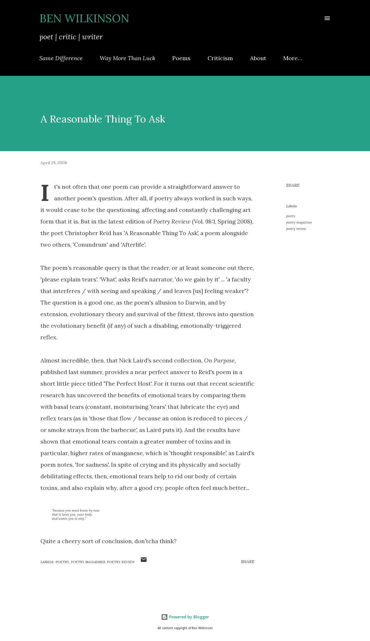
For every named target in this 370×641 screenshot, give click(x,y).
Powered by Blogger (185, 617)
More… (292, 58)
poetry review (296, 229)
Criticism (220, 58)
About (258, 58)
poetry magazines (299, 222)
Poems (181, 58)
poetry (290, 216)
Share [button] (292, 185)
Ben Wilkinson (84, 18)
